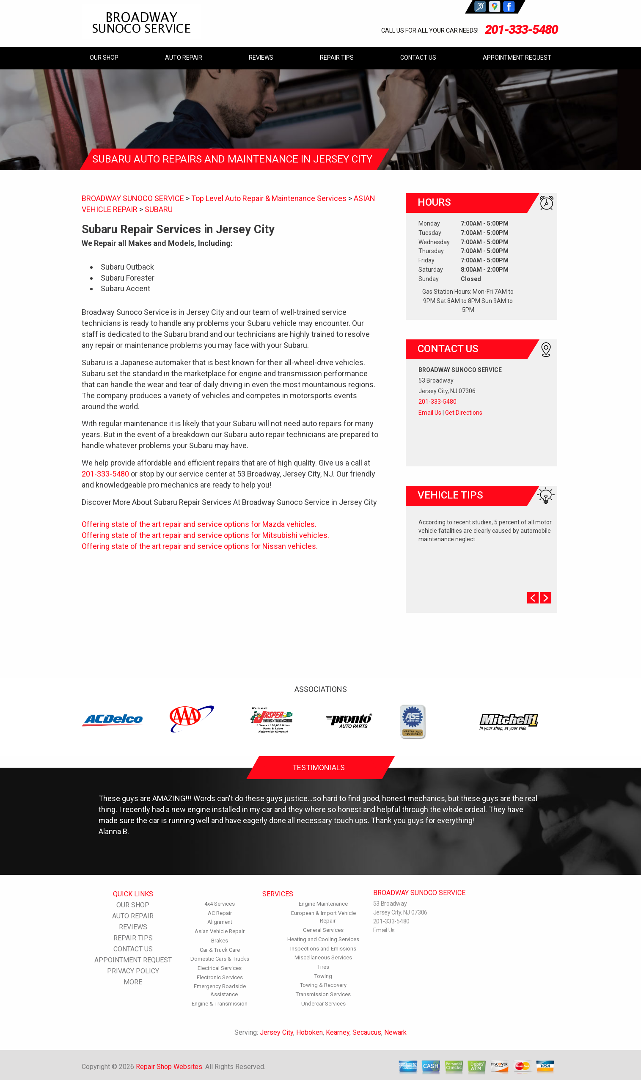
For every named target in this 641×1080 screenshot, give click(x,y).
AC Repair (220, 913)
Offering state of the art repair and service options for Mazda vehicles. (199, 524)
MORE (133, 982)
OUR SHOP (104, 57)
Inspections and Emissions (323, 948)
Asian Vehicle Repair (220, 931)
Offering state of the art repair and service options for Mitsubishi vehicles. (205, 535)
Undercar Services (323, 1003)
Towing (323, 976)
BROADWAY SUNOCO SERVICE (133, 198)
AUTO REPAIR (183, 57)
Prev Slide (533, 597)
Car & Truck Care (220, 950)
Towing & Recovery (323, 985)
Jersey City (276, 1032)
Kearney (337, 1032)
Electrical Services (220, 968)
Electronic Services (220, 977)
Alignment (219, 922)
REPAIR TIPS (337, 57)
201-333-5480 (521, 29)
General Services (323, 930)
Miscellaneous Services (323, 957)
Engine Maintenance (323, 904)
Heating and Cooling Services (323, 939)
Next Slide (545, 597)
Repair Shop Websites (169, 1067)
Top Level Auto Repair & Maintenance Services (269, 198)
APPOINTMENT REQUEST (517, 57)
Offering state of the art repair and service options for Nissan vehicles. (200, 546)
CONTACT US (418, 57)
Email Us (429, 412)
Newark (395, 1032)
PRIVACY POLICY (133, 971)
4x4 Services (219, 904)
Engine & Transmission (220, 1003)
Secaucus (366, 1032)
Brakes (219, 940)
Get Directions (463, 412)
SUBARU (159, 209)
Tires (323, 967)
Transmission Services (323, 994)
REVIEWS (261, 57)
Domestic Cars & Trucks (219, 959)
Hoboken (309, 1032)
